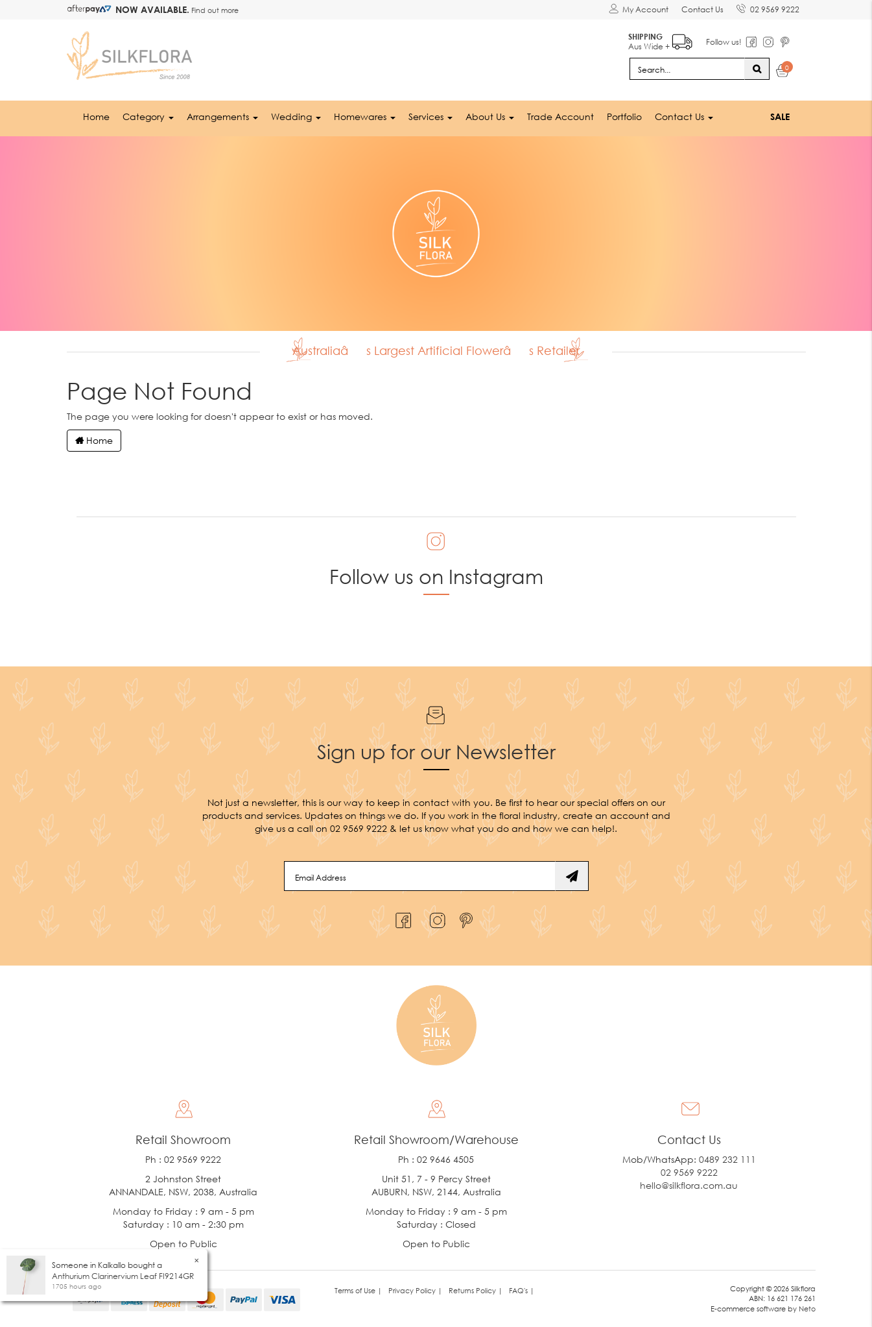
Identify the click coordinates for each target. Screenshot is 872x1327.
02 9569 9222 (767, 7)
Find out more (214, 10)
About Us (489, 116)
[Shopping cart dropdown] (783, 73)
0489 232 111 (727, 1159)
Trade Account (560, 116)
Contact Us (702, 9)
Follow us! (724, 42)
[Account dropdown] (638, 9)
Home (96, 116)
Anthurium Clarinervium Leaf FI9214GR (123, 1276)
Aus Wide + (660, 39)
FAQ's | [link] (521, 1290)
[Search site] (757, 69)
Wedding (296, 116)
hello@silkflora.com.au (689, 1185)
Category (148, 116)
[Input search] (687, 69)
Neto (807, 1308)
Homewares (364, 116)
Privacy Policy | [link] (415, 1290)
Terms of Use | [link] (358, 1290)
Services (430, 116)
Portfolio (624, 116)
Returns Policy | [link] (475, 1290)
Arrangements (222, 116)
